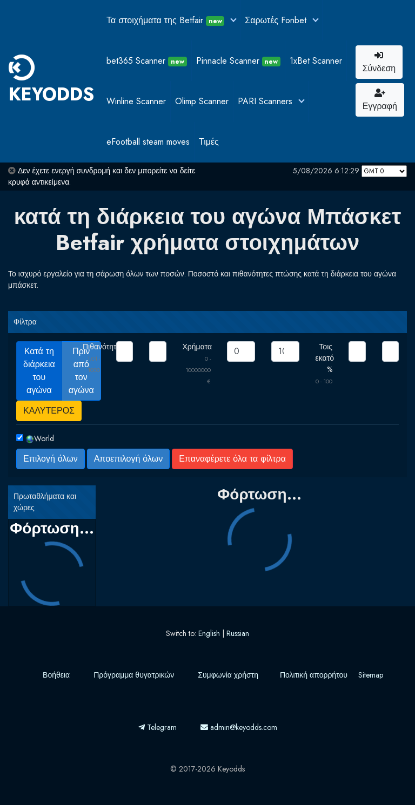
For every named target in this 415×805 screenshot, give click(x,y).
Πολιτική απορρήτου (313, 674)
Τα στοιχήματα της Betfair (166, 20)
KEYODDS (51, 81)
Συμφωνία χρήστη (228, 674)
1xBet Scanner (316, 61)
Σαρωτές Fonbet (277, 20)
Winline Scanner (136, 101)
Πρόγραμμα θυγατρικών (133, 674)
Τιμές (209, 142)
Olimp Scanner (202, 101)
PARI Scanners (266, 101)
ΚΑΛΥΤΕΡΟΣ (49, 410)
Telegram (157, 727)
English (209, 633)
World (39, 438)
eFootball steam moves (148, 142)
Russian (237, 633)
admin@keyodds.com (238, 727)
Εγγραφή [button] (380, 100)
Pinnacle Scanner (238, 61)
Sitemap (370, 674)
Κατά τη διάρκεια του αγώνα (39, 370)
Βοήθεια (56, 674)
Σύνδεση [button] (379, 63)
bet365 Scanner (146, 61)
